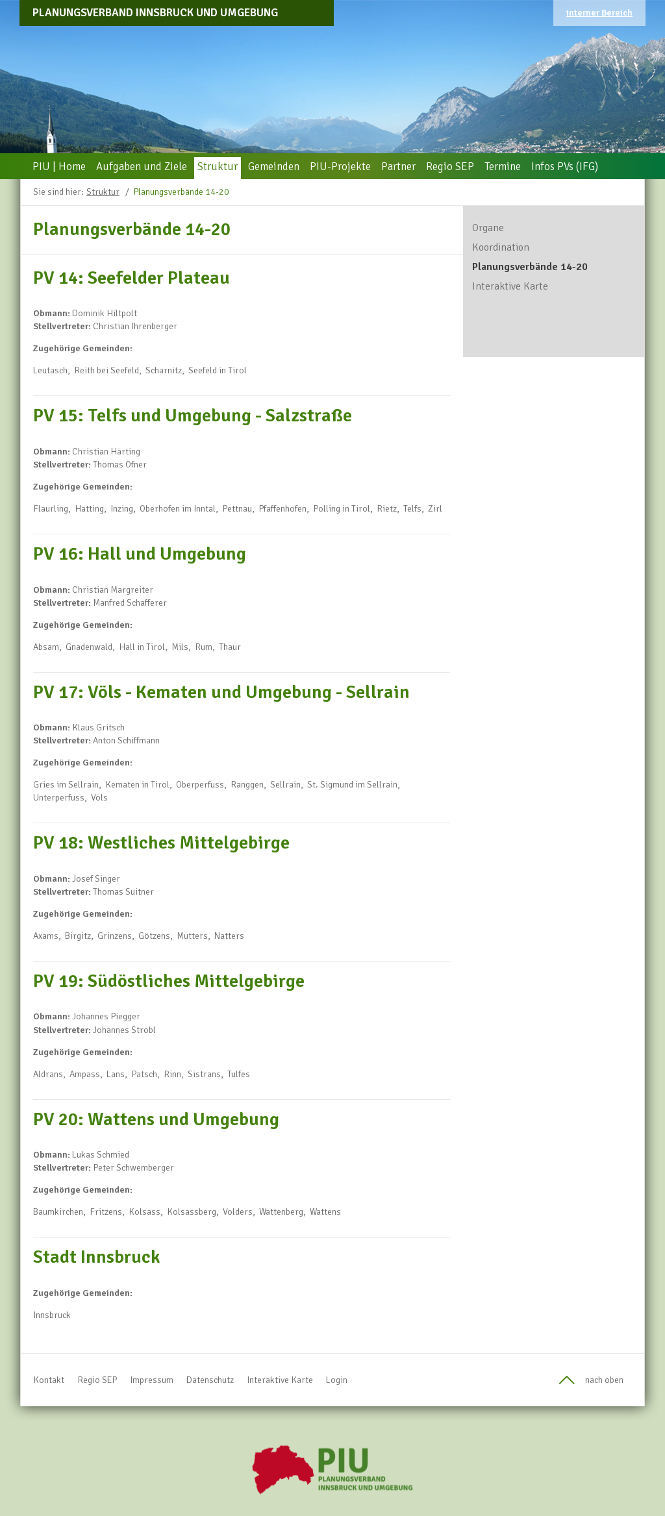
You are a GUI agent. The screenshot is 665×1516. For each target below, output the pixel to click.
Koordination (500, 247)
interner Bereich (599, 12)
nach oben (604, 1380)
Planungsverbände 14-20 (181, 191)
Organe (488, 227)
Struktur (102, 191)
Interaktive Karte (510, 286)
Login (336, 1380)
